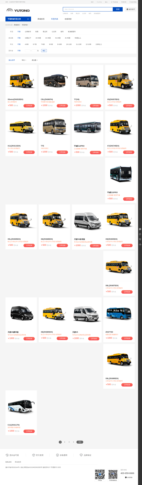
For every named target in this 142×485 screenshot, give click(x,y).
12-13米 (88, 44)
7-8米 (43, 44)
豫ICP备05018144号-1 (13, 467)
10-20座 (38, 38)
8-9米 (51, 44)
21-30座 (48, 38)
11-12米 (78, 44)
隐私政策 (8, 462)
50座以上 (78, 38)
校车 (90, 13)
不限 (19, 31)
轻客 (72, 13)
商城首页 (41, 19)
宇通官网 (123, 2)
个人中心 (99, 2)
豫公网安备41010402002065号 (31, 467)
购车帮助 (133, 2)
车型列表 (54, 19)
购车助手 (130, 9)
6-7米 (35, 44)
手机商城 (114, 2)
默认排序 (12, 60)
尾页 (80, 442)
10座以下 (28, 38)
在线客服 (128, 477)
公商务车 (65, 13)
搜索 (118, 9)
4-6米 (27, 44)
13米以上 (99, 44)
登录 (92, 2)
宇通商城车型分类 (14, 19)
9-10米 (59, 44)
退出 (106, 2)
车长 (24, 60)
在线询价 (68, 19)
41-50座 (67, 38)
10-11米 (69, 44)
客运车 (78, 13)
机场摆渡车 (97, 13)
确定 (44, 50)
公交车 (84, 13)
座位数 (35, 60)
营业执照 (18, 462)
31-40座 (58, 38)
